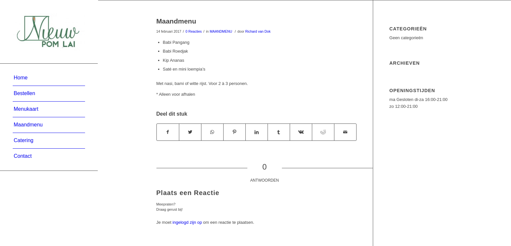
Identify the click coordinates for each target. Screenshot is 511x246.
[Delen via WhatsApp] (212, 132)
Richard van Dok (257, 31)
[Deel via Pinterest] (234, 132)
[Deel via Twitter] (190, 132)
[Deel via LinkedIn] (257, 132)
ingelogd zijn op (187, 222)
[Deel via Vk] (301, 132)
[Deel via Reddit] (323, 132)
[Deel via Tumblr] (279, 132)
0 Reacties (193, 31)
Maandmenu (176, 21)
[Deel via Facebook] (168, 132)
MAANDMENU (221, 31)
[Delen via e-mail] (345, 132)
